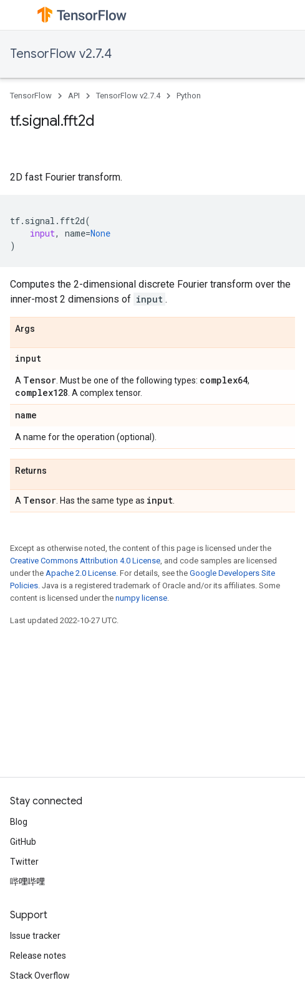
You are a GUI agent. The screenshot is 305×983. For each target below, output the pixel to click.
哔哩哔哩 (27, 882)
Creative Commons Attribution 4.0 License (85, 560)
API (74, 95)
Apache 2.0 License (81, 573)
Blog (18, 822)
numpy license (141, 598)
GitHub (23, 842)
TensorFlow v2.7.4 (61, 54)
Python (189, 95)
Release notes (38, 956)
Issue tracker (35, 936)
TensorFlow (31, 95)
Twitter (24, 862)
